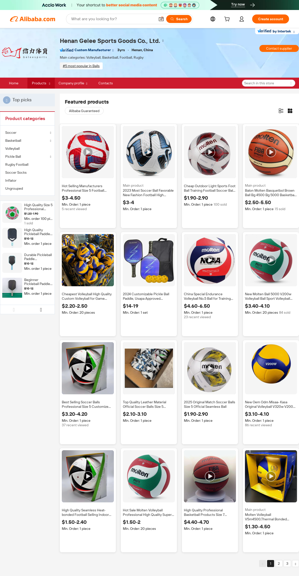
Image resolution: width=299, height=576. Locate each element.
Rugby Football (16, 164)
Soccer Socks (16, 172)
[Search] (179, 19)
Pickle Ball (13, 156)
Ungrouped (14, 188)
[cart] (228, 20)
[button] (161, 19)
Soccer (10, 133)
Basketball (13, 141)
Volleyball (12, 148)
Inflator (10, 180)
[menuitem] (27, 148)
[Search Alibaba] (112, 19)
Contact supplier (279, 48)
